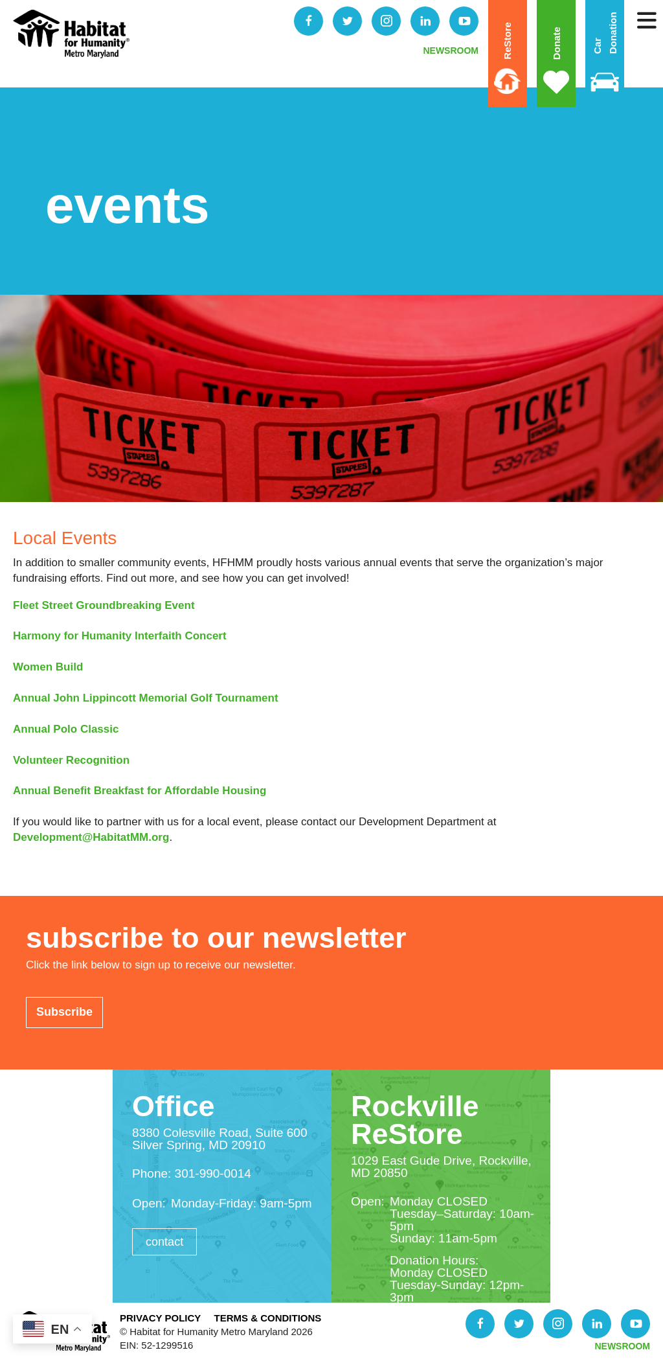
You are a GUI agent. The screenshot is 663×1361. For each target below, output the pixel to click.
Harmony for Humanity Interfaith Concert (120, 636)
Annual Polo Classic (65, 729)
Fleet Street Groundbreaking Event (104, 605)
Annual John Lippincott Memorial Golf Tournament (145, 698)
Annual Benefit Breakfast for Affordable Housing (139, 790)
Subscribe (64, 1011)
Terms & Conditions (267, 1317)
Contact (164, 1241)
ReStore (507, 41)
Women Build (48, 667)
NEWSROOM (450, 50)
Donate (555, 43)
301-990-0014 (213, 1173)
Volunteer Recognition (71, 760)
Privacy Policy (160, 1317)
